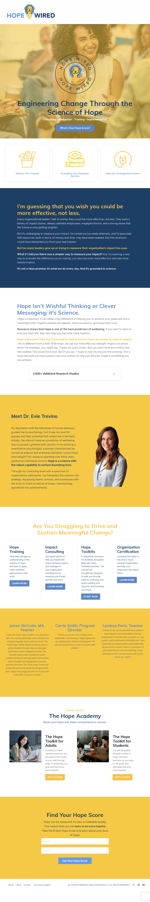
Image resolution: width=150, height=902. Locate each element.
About (11, 888)
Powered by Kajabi (137, 895)
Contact (27, 888)
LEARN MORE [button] (19, 585)
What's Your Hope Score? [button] (75, 128)
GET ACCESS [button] (55, 779)
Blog (19, 888)
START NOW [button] (91, 599)
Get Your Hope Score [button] (75, 863)
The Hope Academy (42, 888)
